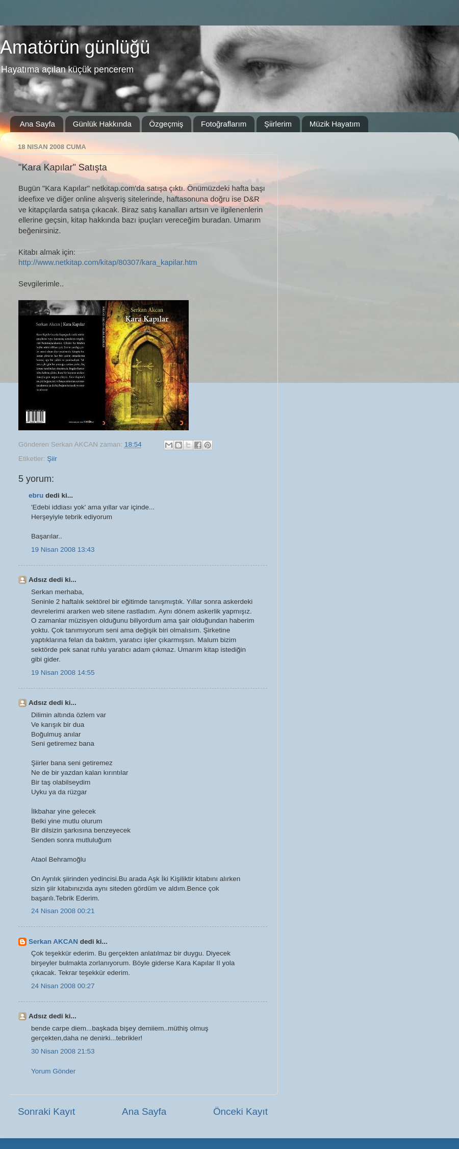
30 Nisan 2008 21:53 (63, 1051)
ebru (36, 495)
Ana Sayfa (37, 123)
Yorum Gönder (53, 1071)
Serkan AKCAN (53, 941)
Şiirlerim (278, 123)
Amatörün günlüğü (75, 47)
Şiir (52, 458)
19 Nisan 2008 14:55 (63, 672)
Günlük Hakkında (102, 123)
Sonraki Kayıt (46, 1111)
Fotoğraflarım (223, 123)
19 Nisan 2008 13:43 (63, 549)
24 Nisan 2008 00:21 (63, 911)
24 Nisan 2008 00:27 (63, 986)
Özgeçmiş (166, 123)
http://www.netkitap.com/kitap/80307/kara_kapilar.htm (107, 262)
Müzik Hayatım (335, 123)
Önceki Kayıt (240, 1111)
